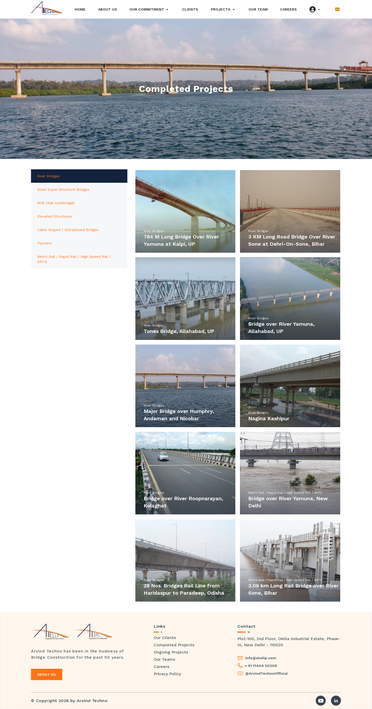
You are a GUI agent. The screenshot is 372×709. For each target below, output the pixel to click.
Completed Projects (174, 644)
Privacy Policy (167, 673)
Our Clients (165, 637)
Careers (161, 666)
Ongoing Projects (171, 652)
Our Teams (164, 659)
